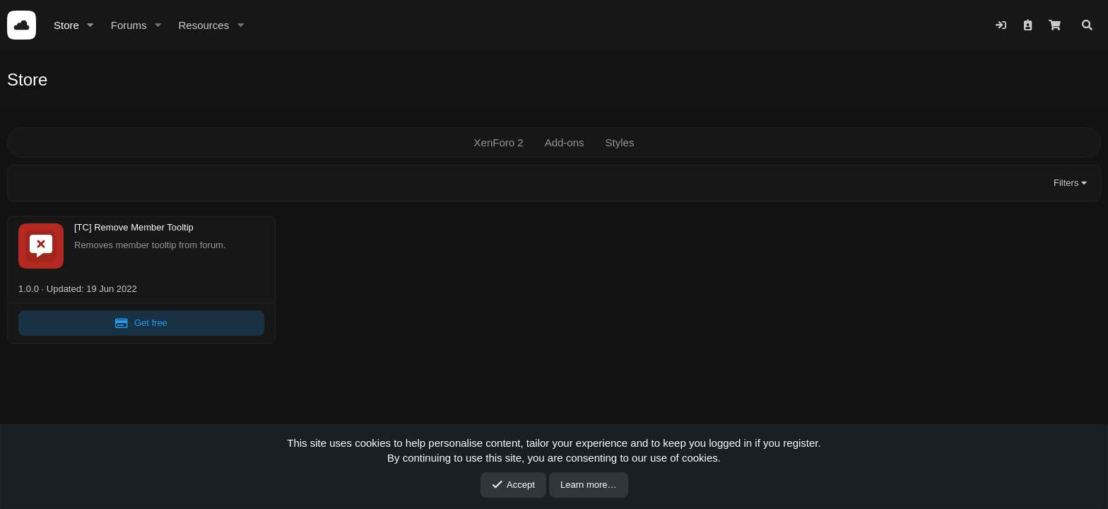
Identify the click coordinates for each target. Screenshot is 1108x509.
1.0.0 (28, 288)
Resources (203, 25)
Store (66, 25)
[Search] (1087, 25)
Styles (620, 142)
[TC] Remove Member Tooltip (134, 228)
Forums (129, 25)
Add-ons (564, 142)
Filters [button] (1066, 182)
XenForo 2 (499, 142)
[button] (90, 25)
